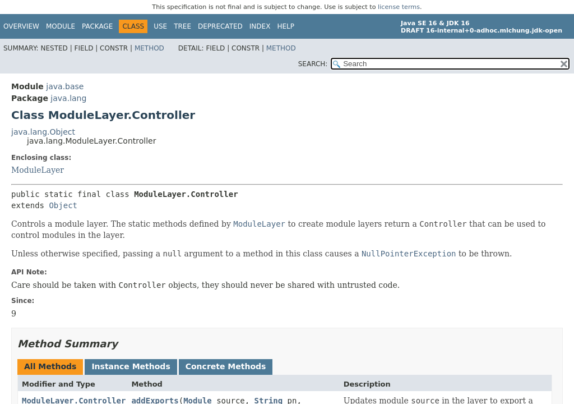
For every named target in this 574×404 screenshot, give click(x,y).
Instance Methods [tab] (130, 366)
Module (60, 26)
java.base (65, 86)
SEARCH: (313, 64)
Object (63, 205)
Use (160, 26)
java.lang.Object (43, 131)
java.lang (68, 98)
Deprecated (220, 26)
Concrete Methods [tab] (226, 366)
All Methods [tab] (50, 366)
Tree (182, 26)
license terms (399, 7)
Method (149, 48)
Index (260, 26)
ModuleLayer (37, 170)
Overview (21, 26)
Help (285, 26)
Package (97, 26)
